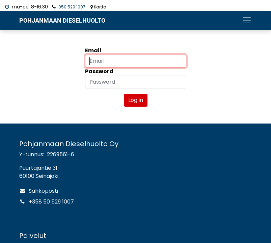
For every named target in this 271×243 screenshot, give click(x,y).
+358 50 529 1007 (51, 202)
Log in (135, 100)
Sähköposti (43, 191)
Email (93, 50)
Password (99, 71)
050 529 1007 (71, 7)
